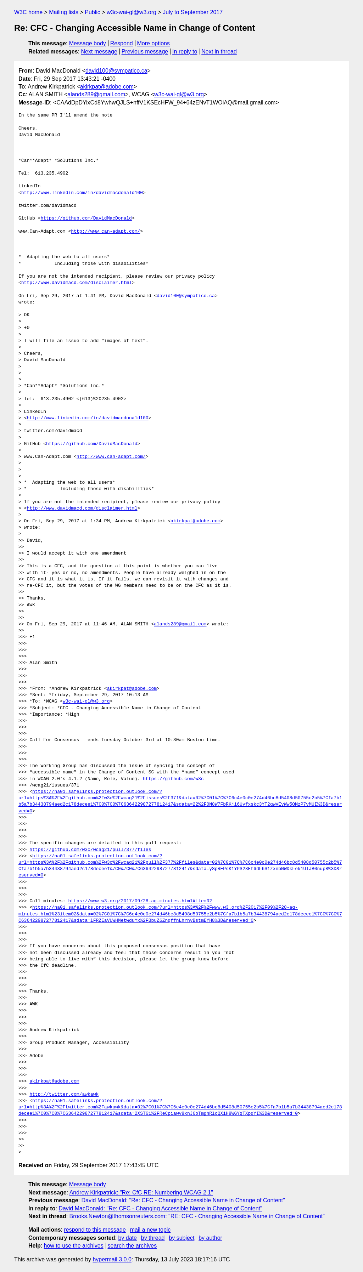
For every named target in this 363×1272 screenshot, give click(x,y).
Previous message (145, 52)
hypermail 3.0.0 (112, 1259)
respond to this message (94, 1230)
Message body (87, 43)
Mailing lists (63, 12)
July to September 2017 (193, 12)
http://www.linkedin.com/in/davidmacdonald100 (82, 193)
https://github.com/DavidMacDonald (86, 218)
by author (210, 1238)
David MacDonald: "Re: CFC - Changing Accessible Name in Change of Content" (183, 1200)
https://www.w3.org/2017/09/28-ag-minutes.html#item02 (140, 901)
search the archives (132, 1246)
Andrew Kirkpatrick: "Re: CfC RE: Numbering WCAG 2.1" (141, 1192)
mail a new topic (150, 1230)
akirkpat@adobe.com (107, 87)
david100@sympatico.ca (116, 71)
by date (127, 1238)
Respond (121, 43)
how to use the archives (74, 1246)
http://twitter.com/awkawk (64, 1094)
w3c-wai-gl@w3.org (131, 12)
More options (153, 43)
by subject (181, 1238)
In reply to (184, 52)
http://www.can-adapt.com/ (105, 231)
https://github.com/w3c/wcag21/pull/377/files (90, 850)
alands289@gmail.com (96, 94)
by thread (153, 1238)
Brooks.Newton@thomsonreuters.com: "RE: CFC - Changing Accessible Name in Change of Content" (197, 1216)
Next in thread (219, 52)
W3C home (28, 12)
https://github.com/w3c (173, 779)
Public (92, 12)
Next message (99, 52)
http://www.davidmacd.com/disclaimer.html (76, 283)
